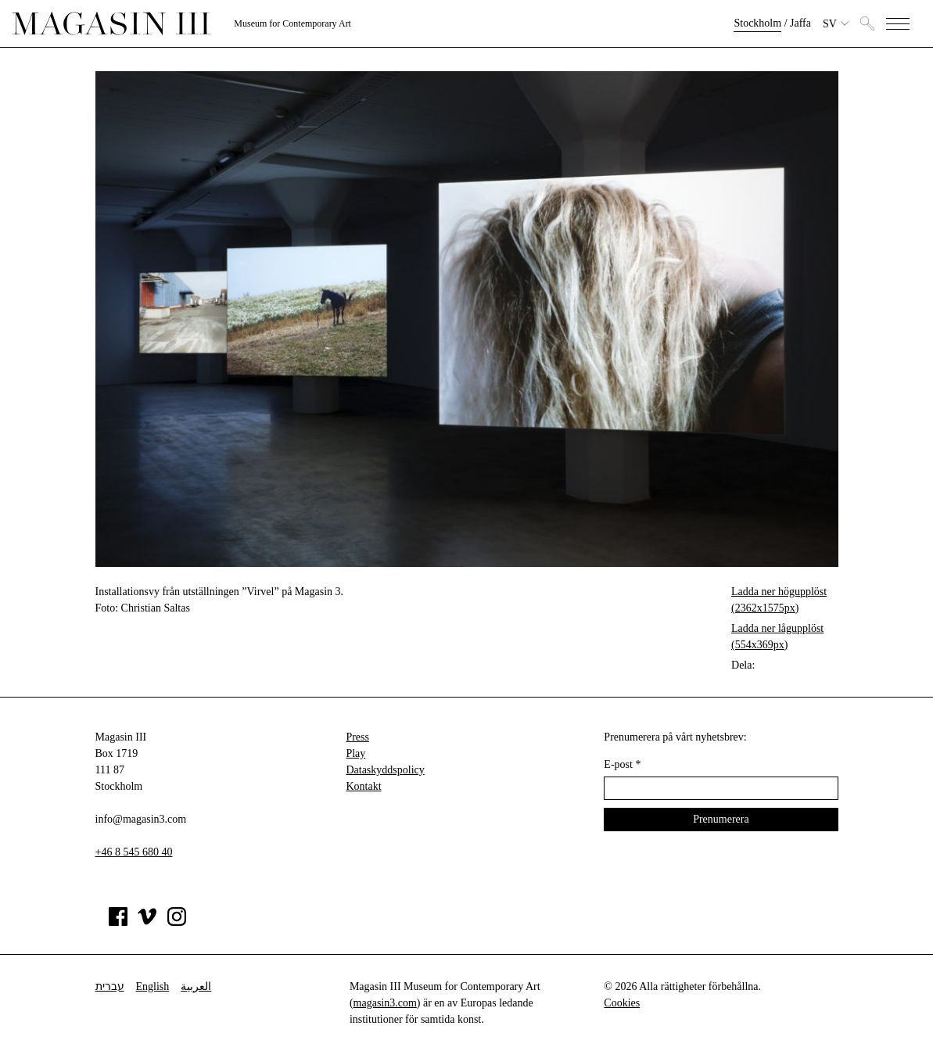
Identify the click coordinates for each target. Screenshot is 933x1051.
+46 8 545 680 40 (134, 852)
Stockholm (757, 23)
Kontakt (363, 786)
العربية (196, 986)
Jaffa (800, 23)
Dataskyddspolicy (385, 770)
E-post (622, 764)
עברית (109, 986)
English (153, 986)
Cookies (622, 1003)
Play (355, 753)
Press (357, 737)
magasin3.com (385, 1003)
